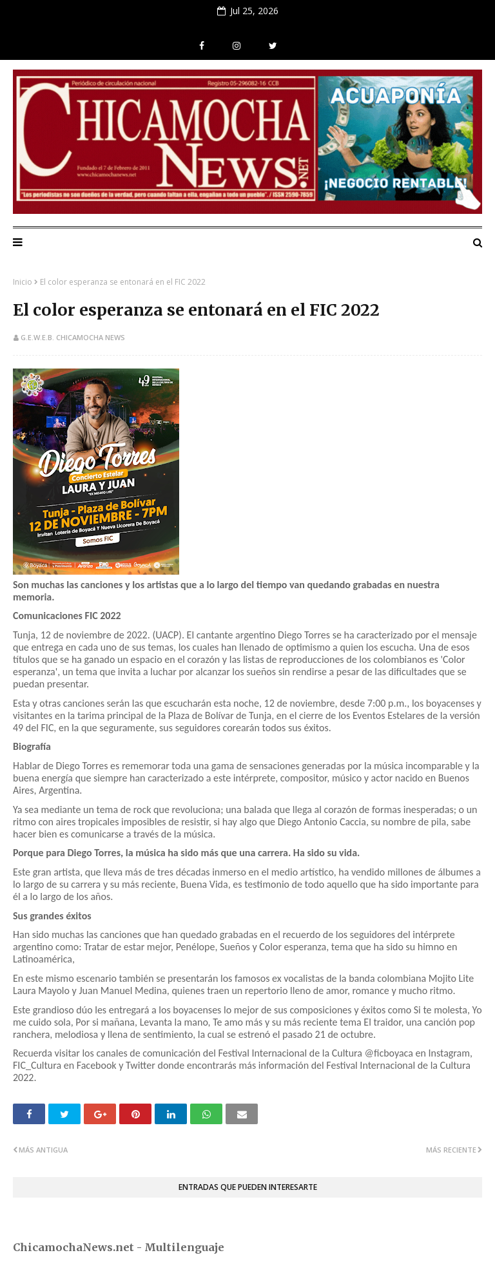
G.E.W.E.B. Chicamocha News (73, 337)
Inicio (22, 281)
